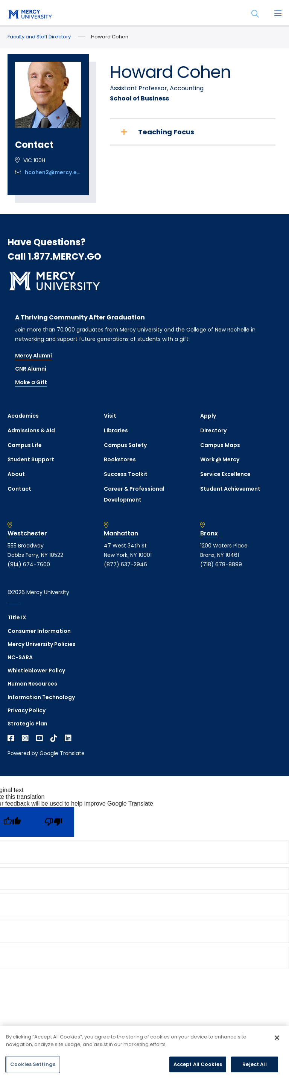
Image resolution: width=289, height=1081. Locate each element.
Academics (23, 416)
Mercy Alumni (33, 355)
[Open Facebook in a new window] (11, 738)
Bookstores (120, 459)
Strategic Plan (27, 723)
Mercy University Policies (42, 644)
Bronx (209, 533)
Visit (110, 416)
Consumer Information (39, 631)
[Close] (277, 1037)
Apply (208, 416)
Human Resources (32, 683)
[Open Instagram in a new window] (25, 738)
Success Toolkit (126, 474)
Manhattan (121, 533)
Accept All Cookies (197, 1064)
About (16, 474)
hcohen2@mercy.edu (53, 172)
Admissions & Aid (31, 430)
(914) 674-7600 (29, 564)
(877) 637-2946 (125, 564)
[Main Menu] (277, 14)
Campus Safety (125, 445)
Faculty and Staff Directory (39, 36)
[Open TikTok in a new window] (53, 738)
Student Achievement (230, 489)
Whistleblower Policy (36, 670)
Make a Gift (31, 382)
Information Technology (41, 697)
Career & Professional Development (134, 494)
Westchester (27, 533)
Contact (19, 489)
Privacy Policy (27, 710)
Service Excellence (225, 474)
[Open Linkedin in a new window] (68, 738)
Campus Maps (220, 445)
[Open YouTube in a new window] (39, 738)
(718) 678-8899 (221, 564)
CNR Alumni (30, 368)
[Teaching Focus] (192, 131)
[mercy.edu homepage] (30, 15)
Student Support (31, 459)
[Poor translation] (53, 822)
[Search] (255, 14)
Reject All (254, 1064)
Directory (213, 430)
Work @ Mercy (219, 459)
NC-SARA (20, 657)
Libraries (116, 430)
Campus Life (25, 445)
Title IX (17, 617)
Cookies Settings (32, 1064)
